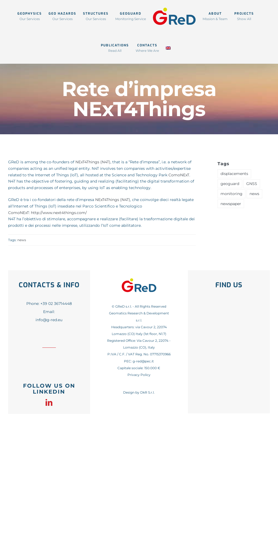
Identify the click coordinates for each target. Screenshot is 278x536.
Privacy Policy (139, 375)
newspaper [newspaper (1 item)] (231, 203)
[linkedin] (49, 402)
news (21, 240)
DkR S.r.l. (147, 392)
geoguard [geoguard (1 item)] (230, 183)
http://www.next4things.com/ (59, 212)
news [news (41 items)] (254, 193)
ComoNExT (178, 175)
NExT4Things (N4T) (92, 161)
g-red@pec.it (143, 361)
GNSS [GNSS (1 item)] (251, 183)
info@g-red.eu (49, 319)
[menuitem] (168, 47)
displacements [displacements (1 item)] (234, 173)
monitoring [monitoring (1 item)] (231, 193)
